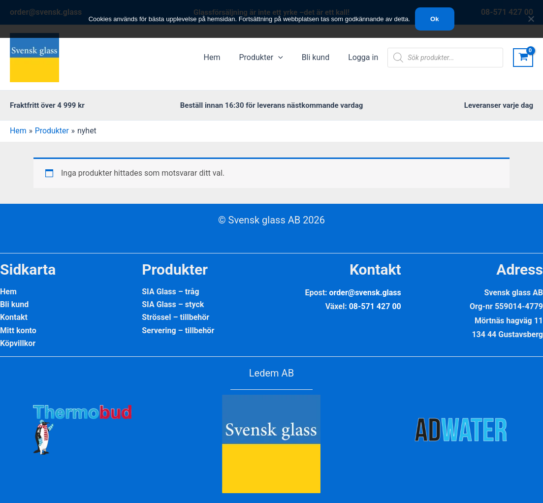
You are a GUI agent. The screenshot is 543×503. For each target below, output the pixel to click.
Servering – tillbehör (178, 330)
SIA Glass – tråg (170, 291)
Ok (434, 19)
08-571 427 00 (375, 306)
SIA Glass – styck (173, 304)
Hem (8, 291)
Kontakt (14, 317)
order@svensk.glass (365, 292)
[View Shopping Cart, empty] (523, 57)
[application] (285, 57)
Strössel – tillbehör (175, 317)
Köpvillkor (17, 343)
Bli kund (14, 304)
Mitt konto (18, 330)
